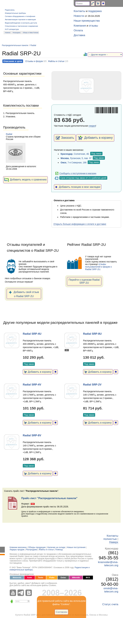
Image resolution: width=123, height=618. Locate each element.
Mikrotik (76, 577)
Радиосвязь (10, 10)
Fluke (51, 577)
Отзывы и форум (34, 61)
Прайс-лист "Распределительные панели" (49, 498)
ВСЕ (88, 577)
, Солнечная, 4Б (75, 154)
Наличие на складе (56, 547)
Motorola (17, 577)
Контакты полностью (110, 537)
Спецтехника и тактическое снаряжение (21, 26)
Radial (33, 45)
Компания (80, 25)
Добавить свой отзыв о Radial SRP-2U (24, 294)
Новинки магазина (18, 547)
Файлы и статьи (56, 61)
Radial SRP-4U (32, 333)
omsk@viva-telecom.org (110, 590)
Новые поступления (76, 547)
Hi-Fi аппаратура (12, 29)
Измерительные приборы (15, 13)
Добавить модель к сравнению (25, 179)
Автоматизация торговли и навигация (20, 19)
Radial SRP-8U (92, 333)
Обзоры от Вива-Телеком (30, 32)
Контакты (79, 11)
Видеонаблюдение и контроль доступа (21, 23)
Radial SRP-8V (32, 435)
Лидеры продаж (17, 549)
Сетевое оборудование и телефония (20, 16)
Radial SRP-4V (32, 384)
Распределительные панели (15, 45)
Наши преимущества (87, 20)
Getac (63, 577)
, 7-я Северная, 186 (74, 162)
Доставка (79, 35)
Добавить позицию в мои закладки (77, 186)
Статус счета (110, 604)
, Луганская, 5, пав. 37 (76, 158)
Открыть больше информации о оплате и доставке (79, 224)
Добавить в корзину (95, 138)
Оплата (78, 30)
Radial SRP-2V (92, 384)
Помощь (59, 549)
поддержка (95, 11)
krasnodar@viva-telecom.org (108, 564)
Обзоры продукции (37, 547)
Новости (79, 15)
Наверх (113, 542)
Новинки (7, 32)
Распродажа (16, 32)
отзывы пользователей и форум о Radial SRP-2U (98, 267)
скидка (92, 125)
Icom (29, 577)
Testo (40, 577)
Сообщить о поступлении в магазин (77, 173)
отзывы (93, 25)
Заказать (65, 138)
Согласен (61, 611)
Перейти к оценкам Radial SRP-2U (84, 281)
